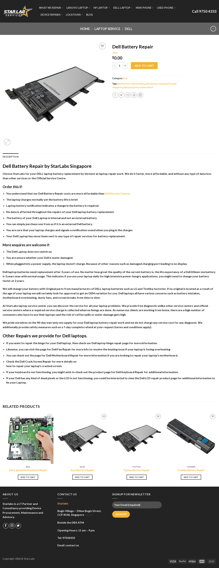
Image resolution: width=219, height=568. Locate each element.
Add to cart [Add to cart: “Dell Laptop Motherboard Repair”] (28, 477)
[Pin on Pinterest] (134, 95)
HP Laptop (101, 8)
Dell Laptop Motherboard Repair (28, 470)
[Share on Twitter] (121, 95)
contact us (72, 545)
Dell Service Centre (117, 193)
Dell (128, 29)
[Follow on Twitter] (18, 526)
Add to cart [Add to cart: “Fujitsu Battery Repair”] (136, 477)
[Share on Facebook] (115, 95)
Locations (74, 14)
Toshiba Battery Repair (190, 470)
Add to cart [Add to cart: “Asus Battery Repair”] (82, 477)
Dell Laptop (123, 8)
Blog (89, 14)
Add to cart (144, 65)
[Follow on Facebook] (6, 526)
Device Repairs (52, 14)
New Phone (145, 8)
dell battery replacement (131, 83)
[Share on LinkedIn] (140, 95)
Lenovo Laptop (78, 8)
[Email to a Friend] (128, 95)
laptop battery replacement (138, 87)
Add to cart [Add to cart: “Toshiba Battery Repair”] (191, 477)
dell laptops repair (155, 83)
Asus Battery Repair (82, 470)
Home (85, 29)
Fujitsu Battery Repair (137, 470)
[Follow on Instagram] (12, 526)
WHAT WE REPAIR (51, 8)
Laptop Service (107, 29)
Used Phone (166, 8)
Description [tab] (11, 156)
